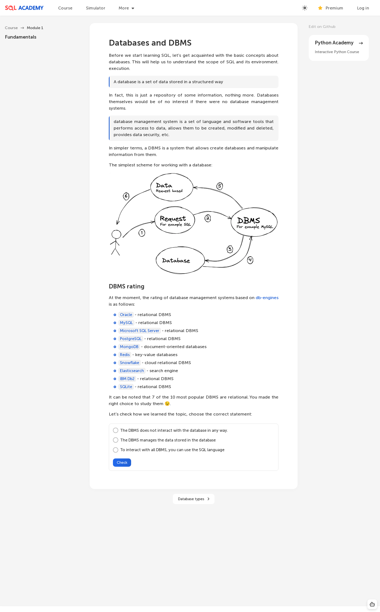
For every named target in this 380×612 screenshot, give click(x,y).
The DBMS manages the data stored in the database (164, 440)
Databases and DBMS (150, 43)
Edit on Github (322, 26)
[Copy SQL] (372, 604)
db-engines (267, 297)
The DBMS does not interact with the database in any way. (170, 430)
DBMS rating (126, 286)
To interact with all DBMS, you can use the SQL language (168, 450)
